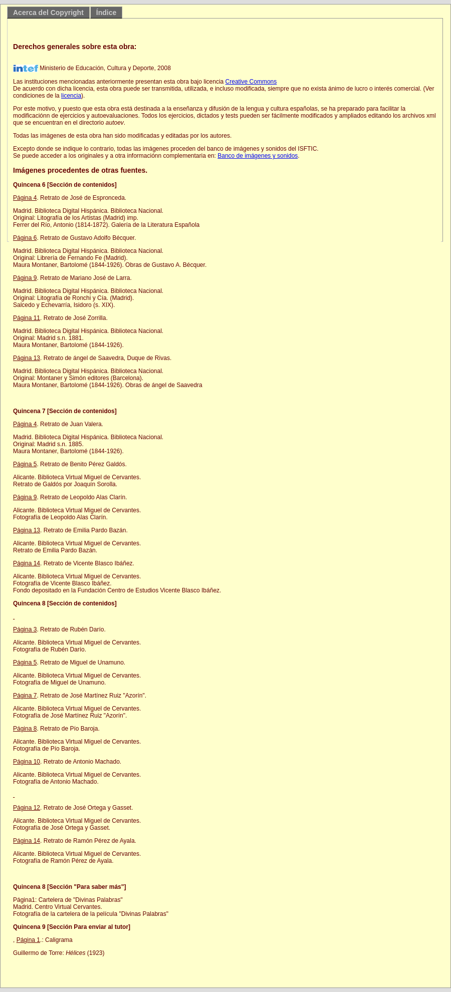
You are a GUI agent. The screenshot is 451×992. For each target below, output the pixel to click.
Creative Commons (251, 81)
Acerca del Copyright (48, 13)
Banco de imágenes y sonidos (257, 155)
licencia (71, 95)
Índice (106, 13)
